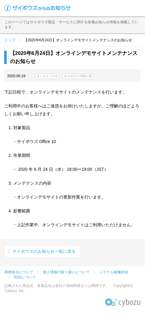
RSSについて (25, 277)
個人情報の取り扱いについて (66, 272)
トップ (10, 40)
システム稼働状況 (113, 272)
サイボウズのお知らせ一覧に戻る (44, 251)
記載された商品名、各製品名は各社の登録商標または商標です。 (57, 286)
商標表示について (19, 272)
